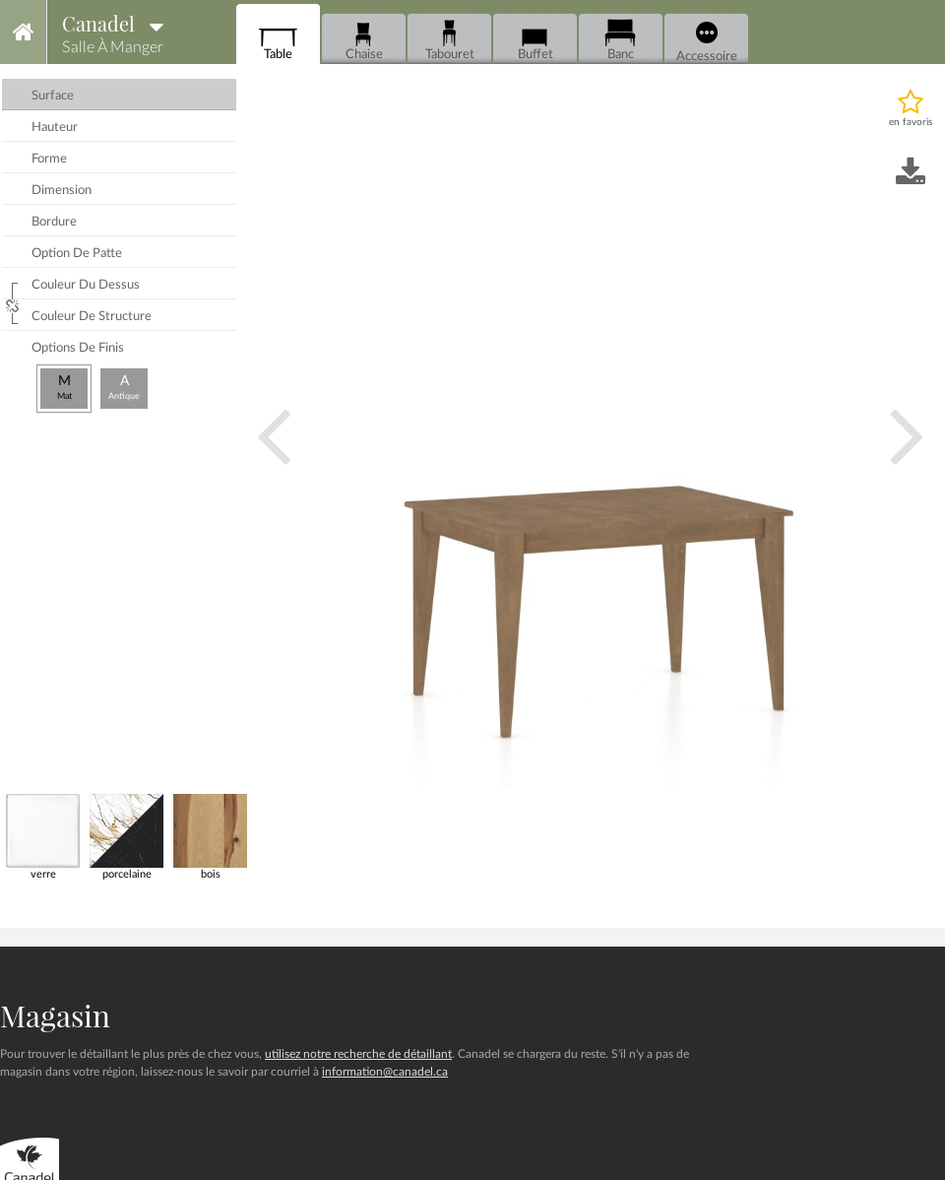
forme (49, 159)
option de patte (77, 253)
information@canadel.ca (385, 1072)
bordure (54, 222)
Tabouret (449, 40)
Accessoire (706, 42)
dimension (62, 190)
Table (278, 40)
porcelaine (126, 837)
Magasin (55, 1015)
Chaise (364, 40)
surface (53, 96)
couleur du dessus (86, 285)
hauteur (55, 127)
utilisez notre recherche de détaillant (358, 1054)
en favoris (910, 122)
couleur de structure (92, 316)
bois (210, 837)
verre (43, 837)
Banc (620, 40)
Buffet (535, 40)
